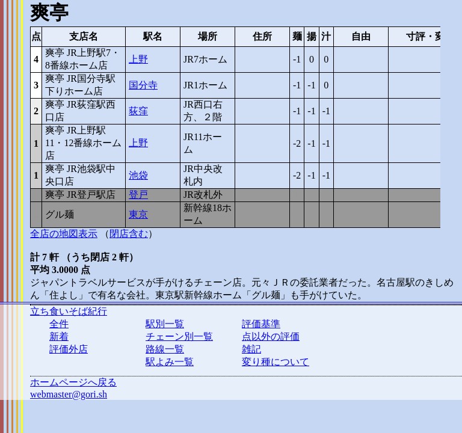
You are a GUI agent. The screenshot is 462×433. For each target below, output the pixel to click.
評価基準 (261, 324)
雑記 (251, 349)
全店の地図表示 (63, 234)
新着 (59, 336)
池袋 (138, 175)
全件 (59, 324)
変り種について (275, 362)
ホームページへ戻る (73, 382)
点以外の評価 (271, 336)
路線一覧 (165, 349)
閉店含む (128, 234)
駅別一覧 (165, 324)
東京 (138, 214)
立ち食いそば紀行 (68, 311)
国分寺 (143, 85)
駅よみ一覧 (170, 362)
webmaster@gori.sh (68, 394)
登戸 (138, 194)
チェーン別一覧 (179, 336)
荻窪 (138, 111)
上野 (138, 59)
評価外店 (68, 349)
